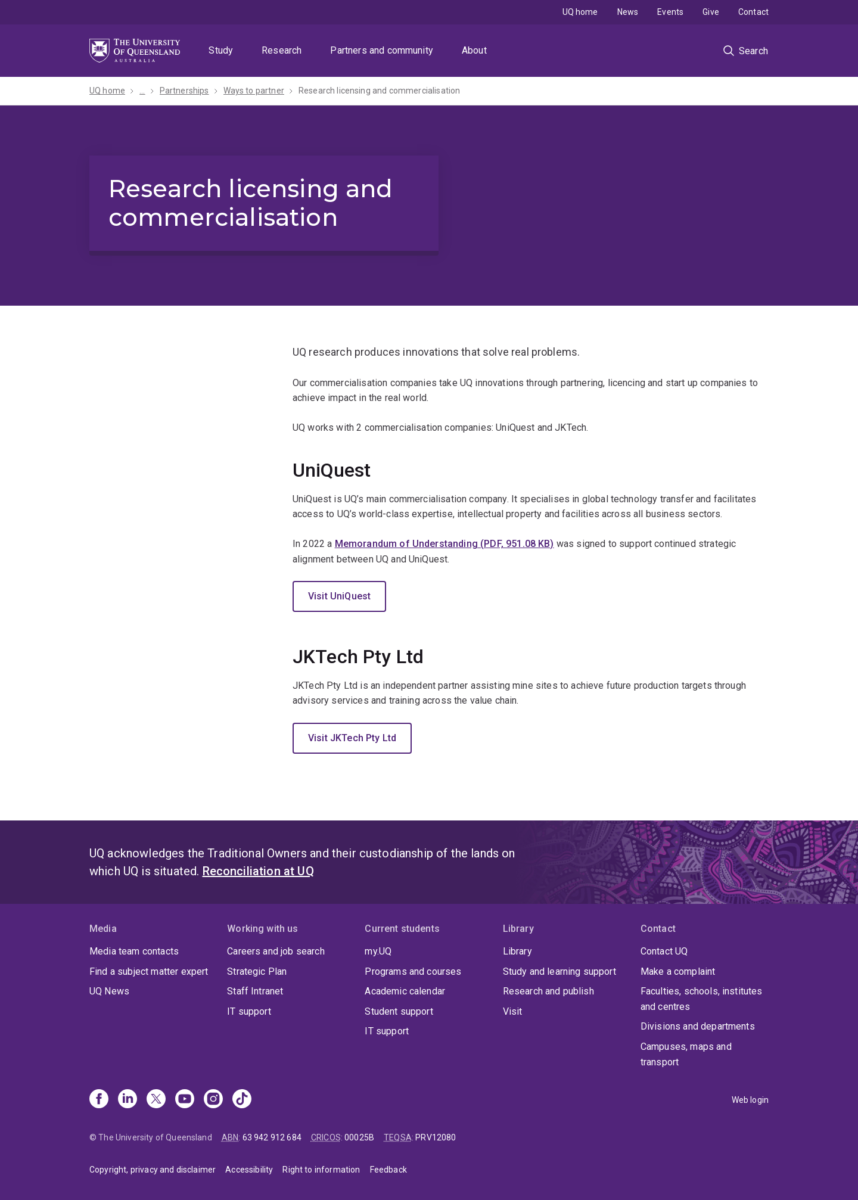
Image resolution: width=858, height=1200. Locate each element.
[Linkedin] (127, 1100)
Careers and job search (276, 951)
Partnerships (184, 90)
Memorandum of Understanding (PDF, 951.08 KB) (444, 543)
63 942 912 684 (272, 1137)
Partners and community (381, 50)
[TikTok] (241, 1100)
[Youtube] (184, 1100)
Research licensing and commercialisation (379, 90)
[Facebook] (98, 1100)
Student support (399, 1011)
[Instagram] (213, 1100)
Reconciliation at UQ (258, 871)
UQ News (109, 991)
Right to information (321, 1169)
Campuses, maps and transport (686, 1054)
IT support (249, 1011)
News (628, 12)
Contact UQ (664, 951)
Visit (513, 1011)
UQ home (580, 12)
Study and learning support (559, 971)
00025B (359, 1137)
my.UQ (378, 951)
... (142, 90)
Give (710, 12)
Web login (750, 1100)
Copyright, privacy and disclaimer (152, 1169)
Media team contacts (134, 951)
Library (517, 951)
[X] (156, 1100)
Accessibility (249, 1169)
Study (221, 50)
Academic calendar (405, 991)
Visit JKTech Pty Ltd (352, 738)
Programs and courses (413, 971)
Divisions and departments (698, 1026)
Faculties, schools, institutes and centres (702, 999)
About (474, 50)
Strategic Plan (257, 971)
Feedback (388, 1169)
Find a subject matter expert (148, 971)
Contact (753, 12)
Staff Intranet (255, 991)
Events (670, 12)
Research (281, 50)
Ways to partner (253, 90)
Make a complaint (678, 971)
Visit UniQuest (339, 596)
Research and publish (548, 991)
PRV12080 (435, 1137)
